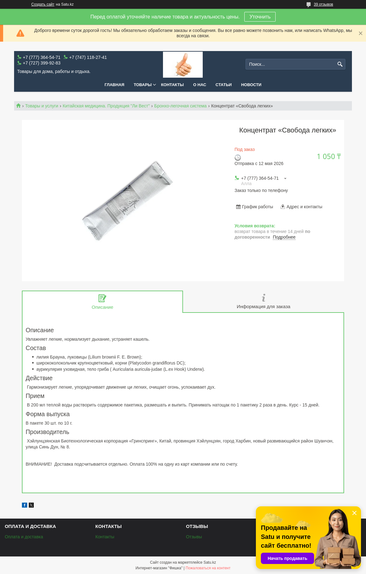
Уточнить (260, 16)
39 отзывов (323, 4)
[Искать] (340, 64)
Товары (142, 84)
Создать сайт (42, 4)
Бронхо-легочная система (180, 105)
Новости (251, 84)
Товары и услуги (41, 105)
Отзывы (194, 536)
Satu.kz (209, 562)
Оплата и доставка (24, 536)
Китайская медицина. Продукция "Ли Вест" (106, 105)
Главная (114, 84)
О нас (199, 84)
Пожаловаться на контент (208, 568)
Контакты (172, 84)
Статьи (224, 84)
